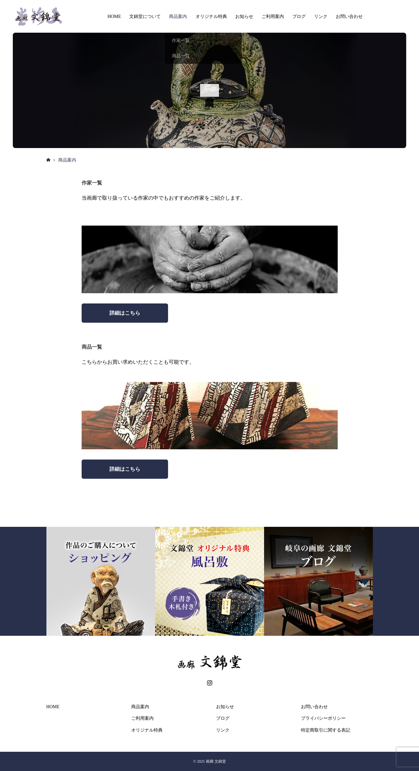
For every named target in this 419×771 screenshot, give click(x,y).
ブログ (299, 16)
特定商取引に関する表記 (325, 730)
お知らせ (244, 16)
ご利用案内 (273, 16)
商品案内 (178, 16)
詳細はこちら (124, 313)
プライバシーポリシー (323, 718)
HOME (114, 16)
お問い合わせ (349, 16)
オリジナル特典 (211, 16)
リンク (320, 16)
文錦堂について (145, 16)
